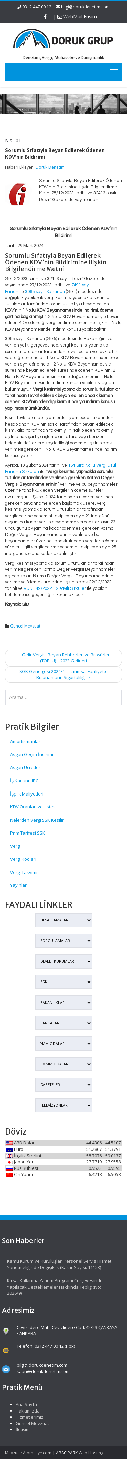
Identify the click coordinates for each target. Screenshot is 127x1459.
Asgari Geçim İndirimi (31, 754)
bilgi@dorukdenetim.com (85, 7)
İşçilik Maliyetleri (26, 794)
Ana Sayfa (23, 1404)
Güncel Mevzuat (25, 626)
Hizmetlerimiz (26, 1417)
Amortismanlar (25, 741)
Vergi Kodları (23, 859)
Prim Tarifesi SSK (27, 833)
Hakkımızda (25, 1411)
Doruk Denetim (50, 167)
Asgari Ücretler (25, 767)
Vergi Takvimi (23, 872)
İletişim (20, 1429)
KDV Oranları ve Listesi (33, 807)
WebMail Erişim (77, 16)
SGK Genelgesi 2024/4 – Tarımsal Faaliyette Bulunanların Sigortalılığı (63, 674)
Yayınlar (18, 885)
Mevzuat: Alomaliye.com (28, 1453)
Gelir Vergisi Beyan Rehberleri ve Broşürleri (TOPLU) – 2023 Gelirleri (64, 658)
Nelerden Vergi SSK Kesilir (37, 820)
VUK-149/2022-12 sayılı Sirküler (55, 588)
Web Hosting (91, 1453)
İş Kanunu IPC (24, 781)
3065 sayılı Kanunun (45, 291)
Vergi (15, 846)
